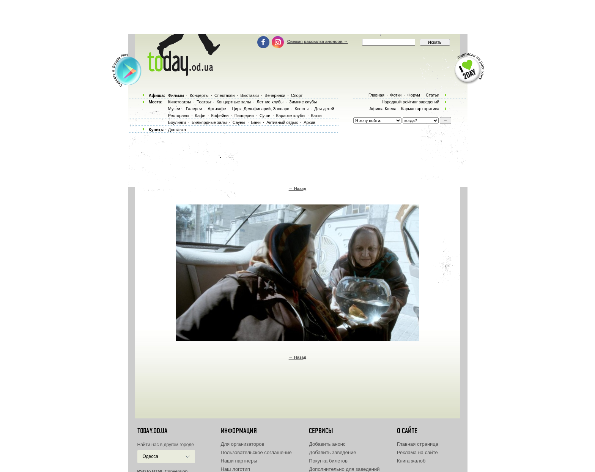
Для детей (324, 108)
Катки (316, 115)
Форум (413, 95)
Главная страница (417, 444)
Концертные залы (234, 102)
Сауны (239, 122)
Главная (376, 95)
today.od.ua (152, 431)
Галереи (194, 108)
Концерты (199, 95)
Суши (265, 115)
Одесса (150, 456)
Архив (309, 122)
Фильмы (176, 95)
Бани (256, 122)
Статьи (432, 95)
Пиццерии (244, 115)
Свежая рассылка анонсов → (317, 41)
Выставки (250, 95)
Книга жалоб (411, 461)
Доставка (177, 129)
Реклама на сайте (417, 452)
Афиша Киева (382, 108)
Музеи (174, 108)
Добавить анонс (327, 444)
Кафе (200, 115)
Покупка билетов (328, 461)
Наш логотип (235, 469)
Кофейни (219, 115)
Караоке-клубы (290, 115)
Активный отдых (282, 122)
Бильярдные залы (209, 122)
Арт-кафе (217, 108)
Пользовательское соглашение (256, 452)
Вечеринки (274, 95)
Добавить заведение (332, 452)
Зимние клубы (303, 102)
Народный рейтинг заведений (410, 102)
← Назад (298, 188)
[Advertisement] (297, 17)
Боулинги (177, 122)
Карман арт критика (420, 108)
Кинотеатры (179, 102)
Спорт (297, 95)
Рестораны (178, 115)
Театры (204, 102)
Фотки (395, 95)
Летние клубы (270, 102)
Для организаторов (242, 444)
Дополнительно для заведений (344, 469)
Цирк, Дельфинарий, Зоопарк (260, 108)
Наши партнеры (239, 461)
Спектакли (224, 95)
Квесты (301, 108)
